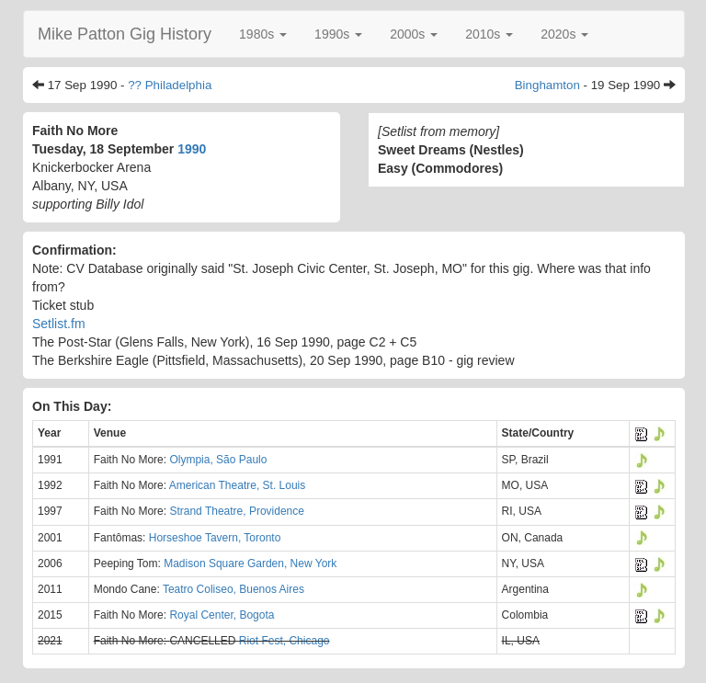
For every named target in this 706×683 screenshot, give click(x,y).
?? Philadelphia (169, 85)
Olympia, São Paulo (218, 459)
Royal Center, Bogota (221, 615)
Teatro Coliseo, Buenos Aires (233, 589)
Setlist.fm (58, 323)
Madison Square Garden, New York (250, 563)
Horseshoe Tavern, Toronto (215, 537)
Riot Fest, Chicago (284, 640)
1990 (191, 149)
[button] (263, 34)
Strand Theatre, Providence (236, 511)
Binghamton (547, 85)
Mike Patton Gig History (124, 34)
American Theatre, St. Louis (237, 485)
